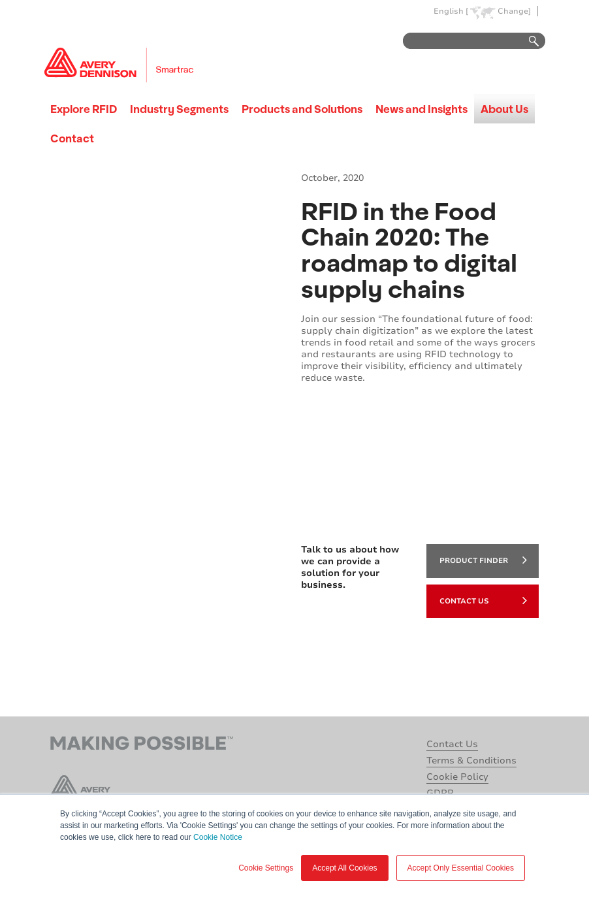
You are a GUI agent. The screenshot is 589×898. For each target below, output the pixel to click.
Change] (514, 11)
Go (527, 41)
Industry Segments (179, 109)
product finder (483, 559)
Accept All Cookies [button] (344, 868)
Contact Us (483, 600)
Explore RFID (83, 109)
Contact (72, 138)
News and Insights (421, 109)
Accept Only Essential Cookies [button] (460, 868)
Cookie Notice (217, 837)
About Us (504, 109)
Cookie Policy (457, 777)
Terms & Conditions (471, 760)
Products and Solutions (302, 109)
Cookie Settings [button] (265, 868)
